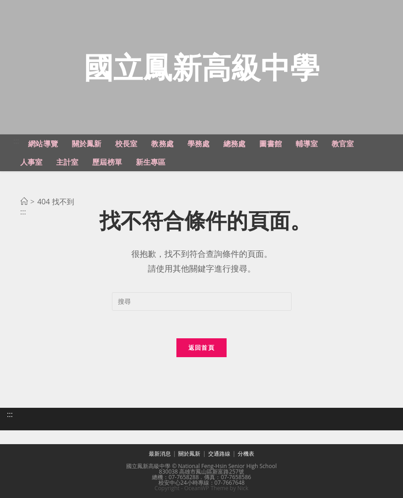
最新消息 (160, 453)
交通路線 (219, 453)
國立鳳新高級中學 (202, 67)
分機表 (246, 453)
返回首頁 (201, 347)
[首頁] (24, 202)
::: (16, 141)
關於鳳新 (189, 453)
